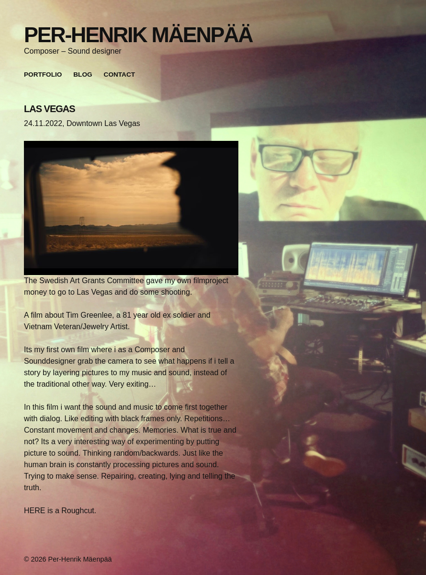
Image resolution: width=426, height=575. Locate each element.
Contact (119, 74)
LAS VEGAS (49, 109)
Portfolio (43, 74)
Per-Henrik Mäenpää (138, 34)
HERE (34, 510)
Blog (82, 74)
